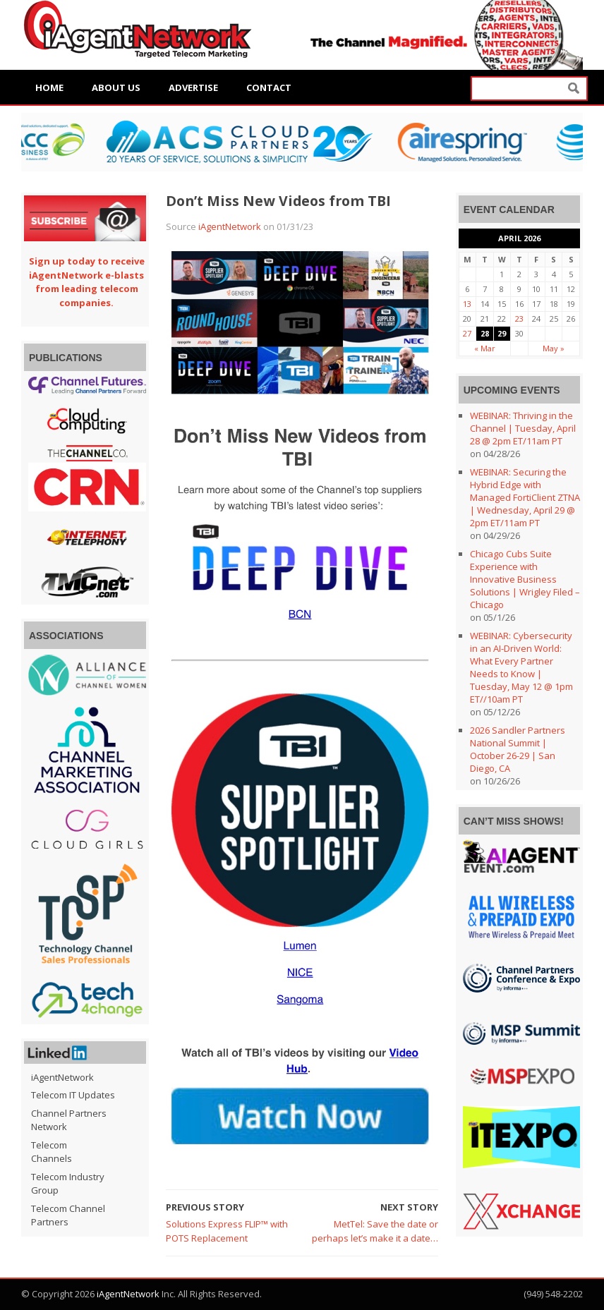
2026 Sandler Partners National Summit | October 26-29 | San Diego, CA (517, 749)
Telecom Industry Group (67, 1183)
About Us (116, 87)
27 (467, 333)
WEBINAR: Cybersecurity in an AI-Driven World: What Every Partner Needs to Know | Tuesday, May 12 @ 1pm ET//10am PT (521, 667)
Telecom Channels (51, 1152)
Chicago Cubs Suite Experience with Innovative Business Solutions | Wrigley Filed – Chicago (525, 579)
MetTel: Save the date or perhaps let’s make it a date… (375, 1231)
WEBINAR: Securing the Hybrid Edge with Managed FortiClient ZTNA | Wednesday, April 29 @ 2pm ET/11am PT (525, 497)
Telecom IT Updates (73, 1094)
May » (553, 348)
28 (485, 333)
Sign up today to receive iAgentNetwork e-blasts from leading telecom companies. (87, 282)
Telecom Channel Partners (68, 1215)
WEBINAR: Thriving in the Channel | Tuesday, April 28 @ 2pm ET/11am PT (523, 428)
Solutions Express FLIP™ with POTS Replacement (227, 1231)
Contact (268, 87)
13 (467, 303)
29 (501, 333)
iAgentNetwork (229, 226)
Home (49, 87)
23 (519, 318)
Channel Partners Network (69, 1120)
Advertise (193, 87)
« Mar (484, 348)
